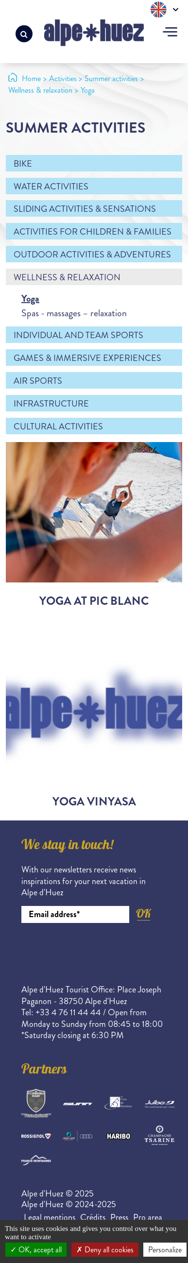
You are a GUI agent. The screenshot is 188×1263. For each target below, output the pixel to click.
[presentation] (95, 950)
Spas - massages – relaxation (74, 313)
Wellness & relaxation (67, 277)
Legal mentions (49, 1217)
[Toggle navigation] (170, 33)
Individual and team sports (78, 335)
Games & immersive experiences (87, 358)
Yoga (30, 298)
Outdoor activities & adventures (92, 254)
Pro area (147, 1217)
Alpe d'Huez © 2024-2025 (68, 1204)
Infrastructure (51, 403)
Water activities (51, 186)
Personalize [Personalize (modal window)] (165, 1249)
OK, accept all (36, 1249)
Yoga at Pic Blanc (94, 601)
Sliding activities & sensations (85, 209)
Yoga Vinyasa (94, 801)
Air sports (38, 381)
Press (119, 1217)
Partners (44, 1070)
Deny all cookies (105, 1249)
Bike (23, 163)
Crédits (92, 1217)
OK (143, 913)
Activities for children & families (92, 231)
